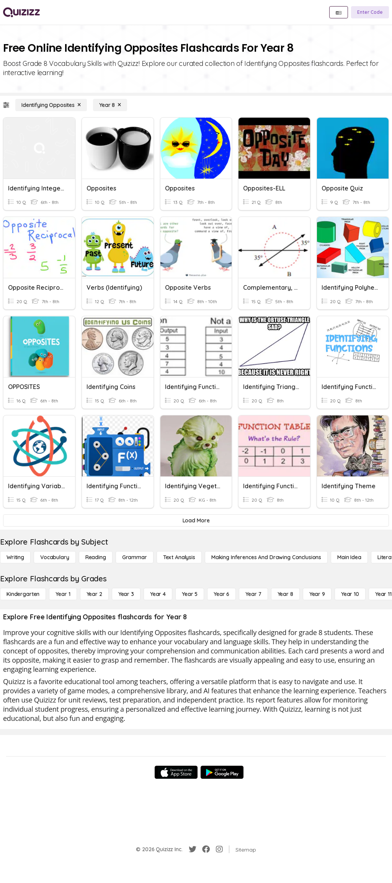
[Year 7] (253, 594)
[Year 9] (317, 594)
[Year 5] (189, 594)
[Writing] (15, 557)
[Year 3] (126, 594)
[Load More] (196, 520)
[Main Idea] (349, 557)
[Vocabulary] (55, 557)
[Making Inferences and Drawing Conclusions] (266, 557)
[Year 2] (94, 594)
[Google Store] (222, 772)
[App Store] (176, 772)
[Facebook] (206, 849)
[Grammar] (135, 557)
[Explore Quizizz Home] (21, 12)
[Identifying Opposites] (51, 105)
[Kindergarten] (23, 594)
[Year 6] (221, 594)
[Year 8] (110, 105)
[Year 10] (350, 594)
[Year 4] (158, 594)
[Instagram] (219, 849)
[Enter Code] (370, 12)
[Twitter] (192, 849)
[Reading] (96, 557)
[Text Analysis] (179, 557)
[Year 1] (63, 594)
